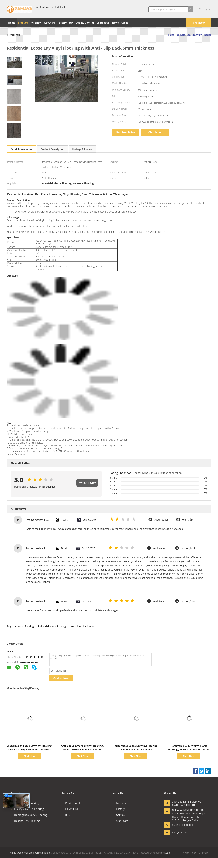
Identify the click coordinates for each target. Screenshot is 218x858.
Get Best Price (125, 132)
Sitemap (203, 852)
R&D (66, 815)
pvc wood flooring (24, 626)
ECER (167, 852)
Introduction (122, 803)
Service (119, 815)
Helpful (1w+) (187, 548)
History (119, 809)
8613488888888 (30, 662)
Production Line (73, 803)
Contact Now (61, 678)
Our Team (120, 820)
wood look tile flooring (82, 626)
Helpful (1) (187, 519)
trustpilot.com (161, 519)
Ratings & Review (82, 149)
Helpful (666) (187, 601)
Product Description (52, 149)
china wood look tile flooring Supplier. (31, 852)
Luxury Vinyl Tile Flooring (27, 809)
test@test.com (180, 832)
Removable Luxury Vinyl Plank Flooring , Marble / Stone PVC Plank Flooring (188, 749)
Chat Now (199, 22)
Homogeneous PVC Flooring (29, 815)
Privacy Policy (189, 852)
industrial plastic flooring (52, 626)
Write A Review (87, 482)
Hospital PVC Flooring (25, 820)
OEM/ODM (70, 809)
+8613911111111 (33, 657)
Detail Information (21, 149)
